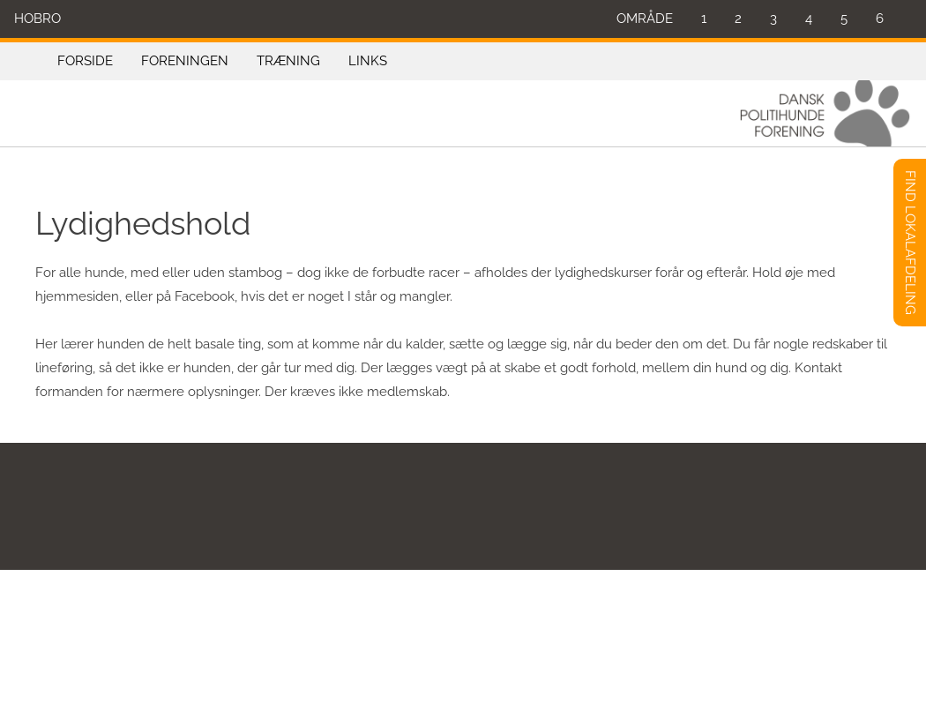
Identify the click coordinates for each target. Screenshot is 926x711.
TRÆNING (288, 61)
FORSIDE (85, 61)
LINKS (367, 61)
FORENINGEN (184, 61)
